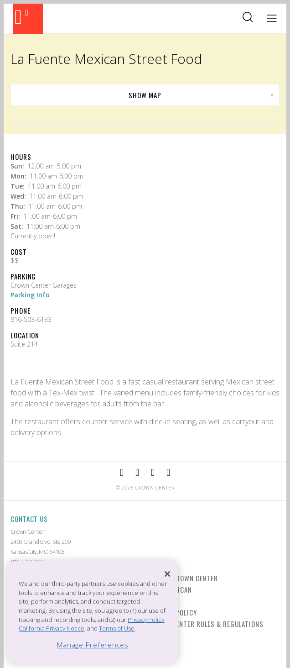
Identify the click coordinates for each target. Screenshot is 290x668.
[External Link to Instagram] (137, 473)
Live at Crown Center (183, 578)
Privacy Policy (146, 619)
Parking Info (30, 294)
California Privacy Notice (51, 628)
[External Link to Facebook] (121, 473)
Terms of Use (117, 628)
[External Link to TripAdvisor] (153, 473)
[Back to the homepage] (28, 19)
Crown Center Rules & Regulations (206, 624)
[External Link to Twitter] (168, 473)
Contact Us (29, 519)
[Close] (167, 574)
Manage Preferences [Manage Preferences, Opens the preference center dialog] (93, 644)
